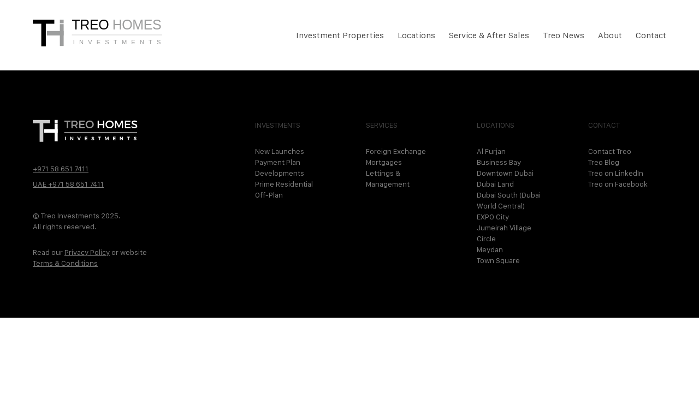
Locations (416, 35)
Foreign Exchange (396, 151)
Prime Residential (284, 184)
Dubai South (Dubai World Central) (509, 200)
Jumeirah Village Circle (504, 233)
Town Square (498, 260)
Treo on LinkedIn (615, 173)
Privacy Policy (87, 252)
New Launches (279, 151)
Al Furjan (491, 151)
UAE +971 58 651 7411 (68, 184)
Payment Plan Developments (279, 167)
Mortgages (384, 162)
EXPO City (493, 216)
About (610, 35)
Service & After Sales (489, 35)
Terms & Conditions (65, 263)
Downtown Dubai (505, 173)
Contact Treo (609, 151)
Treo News (563, 35)
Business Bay (499, 162)
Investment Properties (340, 35)
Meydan (490, 249)
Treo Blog (603, 162)
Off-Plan (269, 194)
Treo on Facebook (618, 184)
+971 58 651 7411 (60, 168)
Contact (651, 35)
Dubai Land (495, 184)
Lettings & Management (388, 178)
